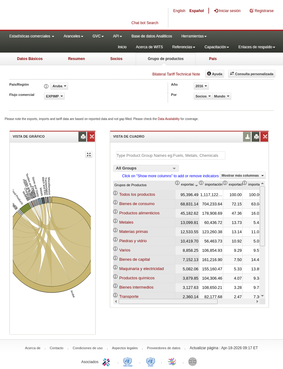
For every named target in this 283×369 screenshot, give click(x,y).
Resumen (76, 59)
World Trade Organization (172, 361)
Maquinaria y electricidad (141, 268)
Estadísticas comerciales (31, 36)
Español (196, 11)
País (213, 59)
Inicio (122, 47)
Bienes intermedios (136, 287)
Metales (126, 222)
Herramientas (194, 36)
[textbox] (170, 155)
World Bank (194, 361)
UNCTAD (129, 361)
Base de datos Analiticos (151, 36)
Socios (116, 59)
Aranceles (73, 36)
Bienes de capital (134, 259)
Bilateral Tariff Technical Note (176, 74)
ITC (107, 361)
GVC (98, 36)
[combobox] (146, 168)
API (117, 36)
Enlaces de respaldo (256, 47)
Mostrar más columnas (243, 175)
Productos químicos (137, 278)
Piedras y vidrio (133, 240)
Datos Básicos (30, 59)
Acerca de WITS (149, 47)
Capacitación (217, 47)
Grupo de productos (166, 59)
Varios (124, 250)
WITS (62, 15)
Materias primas (133, 231)
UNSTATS (150, 361)
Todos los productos (137, 194)
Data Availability (169, 119)
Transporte (129, 296)
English (179, 11)
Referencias (183, 47)
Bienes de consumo (137, 203)
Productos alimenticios (139, 213)
